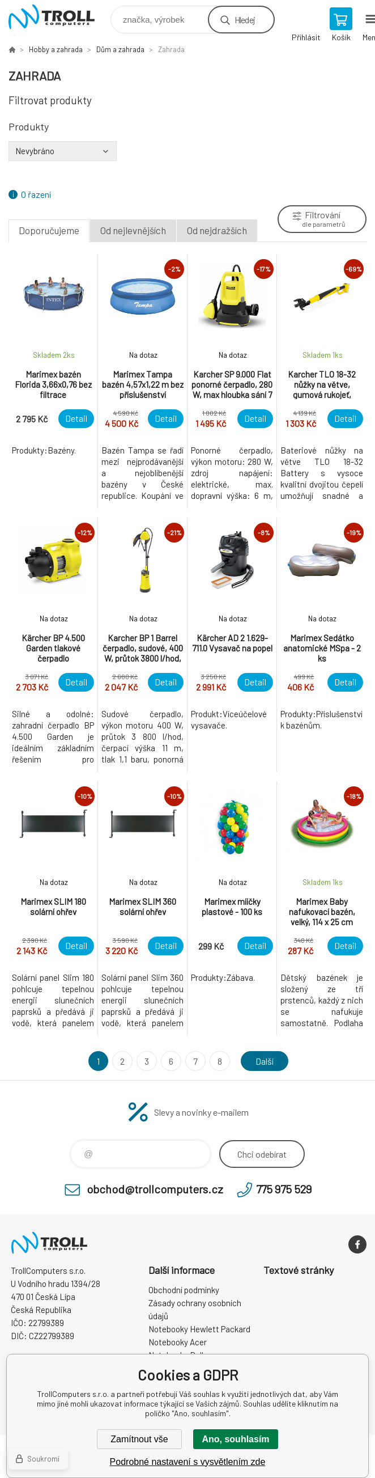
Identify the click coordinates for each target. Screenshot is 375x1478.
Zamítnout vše (139, 1439)
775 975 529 (284, 1189)
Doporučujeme (49, 230)
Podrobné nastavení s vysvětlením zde (188, 1462)
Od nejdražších (217, 230)
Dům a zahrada (120, 49)
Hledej (245, 19)
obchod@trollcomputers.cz (155, 1189)
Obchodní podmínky (183, 1290)
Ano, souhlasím (235, 1439)
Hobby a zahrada (56, 49)
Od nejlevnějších (133, 230)
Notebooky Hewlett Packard (199, 1329)
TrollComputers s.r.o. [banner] (58, 16)
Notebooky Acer (177, 1342)
